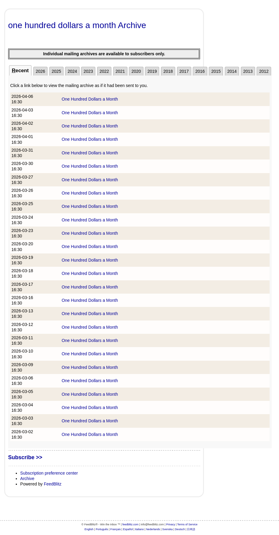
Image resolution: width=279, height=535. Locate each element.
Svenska (167, 529)
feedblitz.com (131, 524)
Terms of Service (187, 524)
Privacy (170, 524)
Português (102, 529)
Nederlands (153, 529)
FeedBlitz (52, 484)
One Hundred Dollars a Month (90, 99)
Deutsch (180, 529)
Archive (27, 478)
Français (115, 529)
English (89, 529)
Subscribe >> (25, 457)
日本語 (191, 529)
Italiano (139, 529)
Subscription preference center (49, 473)
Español (128, 529)
